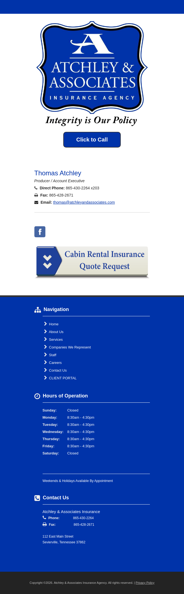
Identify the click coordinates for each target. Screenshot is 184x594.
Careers (53, 362)
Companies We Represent (67, 347)
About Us (54, 331)
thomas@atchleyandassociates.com (84, 202)
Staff (50, 355)
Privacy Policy (145, 582)
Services (53, 339)
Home (51, 324)
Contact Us (55, 370)
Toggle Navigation (175, 7)
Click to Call (92, 140)
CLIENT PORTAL (60, 378)
